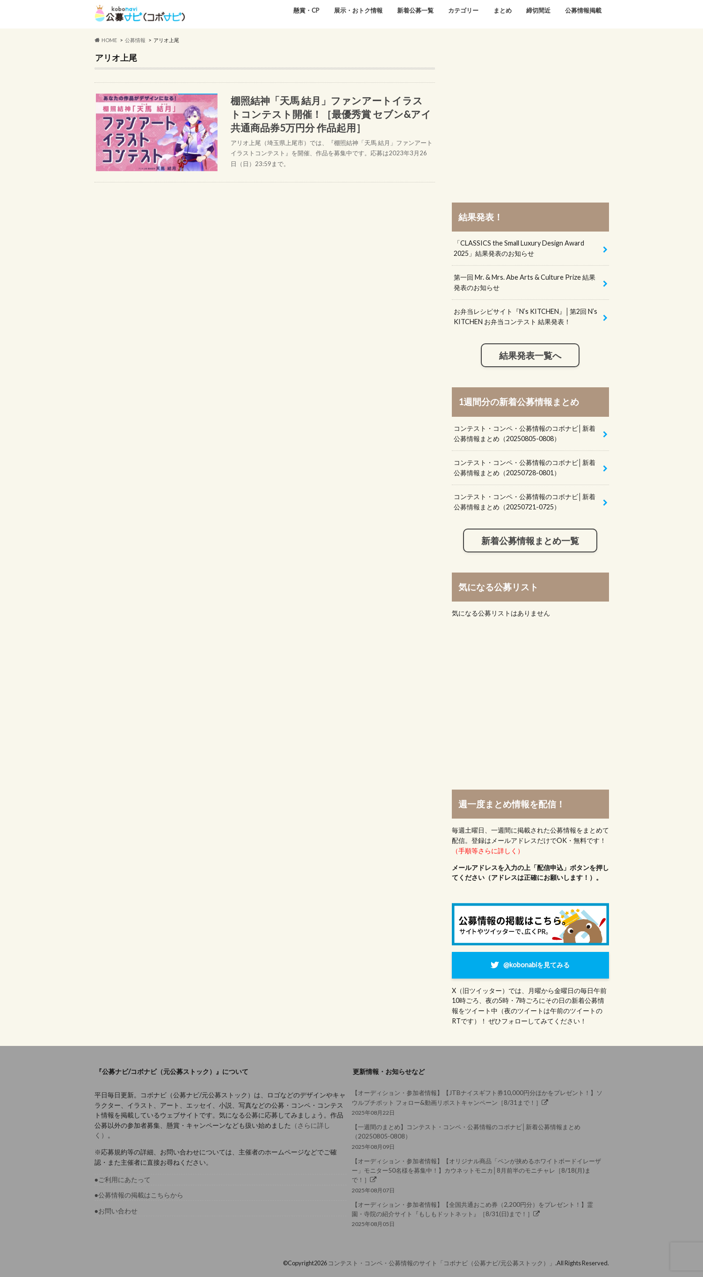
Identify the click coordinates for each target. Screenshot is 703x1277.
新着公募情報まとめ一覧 (530, 541)
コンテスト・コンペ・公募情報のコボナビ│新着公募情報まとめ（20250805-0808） (524, 433)
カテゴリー (463, 10)
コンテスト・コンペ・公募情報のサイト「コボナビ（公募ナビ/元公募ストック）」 (441, 1263)
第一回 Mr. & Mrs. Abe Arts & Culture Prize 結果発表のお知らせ (524, 282)
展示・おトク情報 (358, 10)
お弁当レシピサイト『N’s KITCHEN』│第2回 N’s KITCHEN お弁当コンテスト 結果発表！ (525, 316)
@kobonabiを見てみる (536, 965)
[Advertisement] (530, 117)
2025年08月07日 (478, 1175)
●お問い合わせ (116, 1211)
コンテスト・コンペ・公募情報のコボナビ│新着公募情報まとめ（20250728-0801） (524, 467)
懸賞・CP (306, 10)
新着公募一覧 (415, 10)
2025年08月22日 (478, 1102)
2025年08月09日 (478, 1136)
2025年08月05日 (478, 1213)
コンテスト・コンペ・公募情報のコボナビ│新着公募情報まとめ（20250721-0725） (524, 502)
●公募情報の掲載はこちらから (139, 1195)
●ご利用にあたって (122, 1179)
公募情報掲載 (583, 10)
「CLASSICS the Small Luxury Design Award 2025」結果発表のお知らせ (519, 248)
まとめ (502, 10)
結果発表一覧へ (530, 355)
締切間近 (538, 10)
